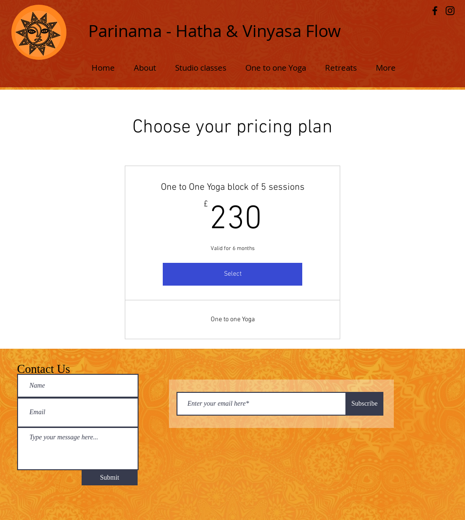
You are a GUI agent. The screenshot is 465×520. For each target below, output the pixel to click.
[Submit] (110, 477)
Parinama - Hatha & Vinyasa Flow (214, 30)
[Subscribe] (364, 404)
